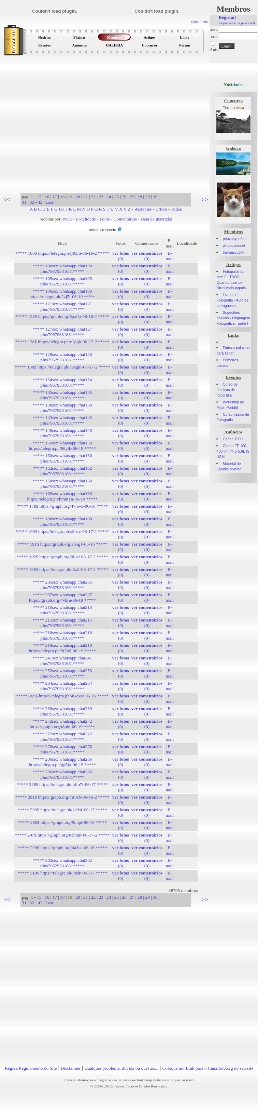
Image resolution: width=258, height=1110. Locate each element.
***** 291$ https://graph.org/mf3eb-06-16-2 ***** (62, 797)
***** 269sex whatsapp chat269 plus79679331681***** (62, 711)
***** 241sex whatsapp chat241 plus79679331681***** (62, 660)
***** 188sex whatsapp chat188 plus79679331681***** (62, 521)
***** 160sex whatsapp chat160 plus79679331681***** (62, 458)
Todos (176, 209)
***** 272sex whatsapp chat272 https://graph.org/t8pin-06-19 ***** (62, 724)
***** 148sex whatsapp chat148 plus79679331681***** (62, 433)
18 (62, 196)
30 (155, 196)
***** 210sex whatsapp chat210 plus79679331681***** (62, 610)
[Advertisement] (64, 122)
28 (140, 196)
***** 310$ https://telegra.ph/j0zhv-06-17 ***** (62, 872)
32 (32, 202)
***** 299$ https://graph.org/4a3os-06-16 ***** (62, 847)
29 (147, 196)
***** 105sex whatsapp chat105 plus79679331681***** (62, 281)
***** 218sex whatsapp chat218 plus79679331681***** (62, 635)
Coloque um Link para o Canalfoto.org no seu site (207, 1068)
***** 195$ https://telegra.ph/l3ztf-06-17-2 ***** (62, 569)
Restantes (143, 209)
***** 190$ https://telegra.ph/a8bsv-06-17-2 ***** (62, 531)
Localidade (86, 219)
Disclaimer (71, 1068)
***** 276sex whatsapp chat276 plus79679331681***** (62, 749)
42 (40, 202)
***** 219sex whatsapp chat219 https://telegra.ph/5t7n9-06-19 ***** (62, 648)
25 (116, 196)
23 (101, 196)
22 (93, 196)
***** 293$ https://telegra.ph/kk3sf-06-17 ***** (62, 809)
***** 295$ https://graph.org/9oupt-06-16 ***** (62, 822)
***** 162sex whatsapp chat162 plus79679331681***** (62, 471)
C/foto (161, 209)
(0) (120, 256)
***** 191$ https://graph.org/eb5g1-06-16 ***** (62, 544)
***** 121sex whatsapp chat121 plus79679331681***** (62, 306)
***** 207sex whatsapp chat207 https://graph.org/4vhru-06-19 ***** (62, 597)
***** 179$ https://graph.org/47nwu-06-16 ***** (62, 506)
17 (54, 196)
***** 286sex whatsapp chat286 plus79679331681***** (62, 774)
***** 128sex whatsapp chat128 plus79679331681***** (62, 357)
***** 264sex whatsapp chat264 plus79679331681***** (62, 686)
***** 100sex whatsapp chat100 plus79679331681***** (62, 268)
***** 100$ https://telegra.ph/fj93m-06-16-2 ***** (62, 253)
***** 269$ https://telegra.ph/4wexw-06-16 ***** (62, 695)
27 (132, 196)
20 (77, 196)
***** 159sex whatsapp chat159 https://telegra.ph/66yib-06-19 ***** (62, 445)
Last (49, 202)
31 (24, 202)
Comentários (125, 219)
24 (108, 196)
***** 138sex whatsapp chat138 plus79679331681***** (62, 407)
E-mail (170, 256)
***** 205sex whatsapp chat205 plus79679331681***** (62, 584)
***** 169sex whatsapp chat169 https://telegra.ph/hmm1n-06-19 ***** (62, 496)
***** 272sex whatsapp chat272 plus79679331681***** (62, 736)
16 (47, 196)
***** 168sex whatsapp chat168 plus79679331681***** (62, 483)
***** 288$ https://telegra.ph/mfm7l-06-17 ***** (62, 784)
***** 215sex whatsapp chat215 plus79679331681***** (62, 622)
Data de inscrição (156, 219)
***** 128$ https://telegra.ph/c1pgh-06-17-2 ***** (62, 341)
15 (39, 196)
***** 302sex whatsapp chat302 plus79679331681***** (62, 863)
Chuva (239, 108)
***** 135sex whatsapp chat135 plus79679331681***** (62, 395)
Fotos (105, 219)
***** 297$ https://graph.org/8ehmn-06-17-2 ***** (62, 835)
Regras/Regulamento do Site (31, 1068)
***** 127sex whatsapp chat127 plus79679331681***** (62, 331)
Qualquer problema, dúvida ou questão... (121, 1068)
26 (124, 196)
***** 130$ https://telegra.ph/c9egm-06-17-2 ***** (62, 367)
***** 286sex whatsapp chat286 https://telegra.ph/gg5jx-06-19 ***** (62, 762)
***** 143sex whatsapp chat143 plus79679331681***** (62, 420)
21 (85, 196)
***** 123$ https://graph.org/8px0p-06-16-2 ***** (62, 316)
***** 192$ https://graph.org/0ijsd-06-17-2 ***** (62, 556)
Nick (67, 219)
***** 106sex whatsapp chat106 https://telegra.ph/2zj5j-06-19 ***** (62, 294)
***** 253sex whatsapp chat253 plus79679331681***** (62, 673)
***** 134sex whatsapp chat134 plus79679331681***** (62, 382)
